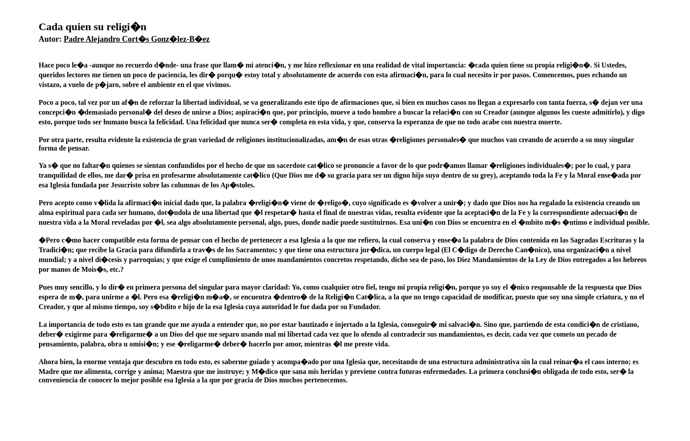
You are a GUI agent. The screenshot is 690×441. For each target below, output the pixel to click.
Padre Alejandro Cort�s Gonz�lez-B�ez (137, 39)
